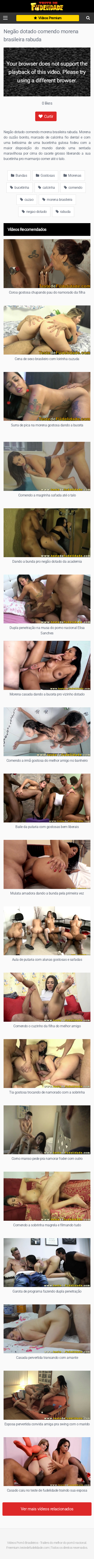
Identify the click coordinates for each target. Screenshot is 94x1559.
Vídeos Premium (47, 18)
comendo (73, 187)
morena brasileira (57, 199)
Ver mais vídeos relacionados (47, 1508)
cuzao (27, 199)
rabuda (63, 212)
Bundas (19, 175)
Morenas (72, 175)
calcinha (46, 187)
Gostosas (45, 175)
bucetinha (19, 187)
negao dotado (34, 212)
